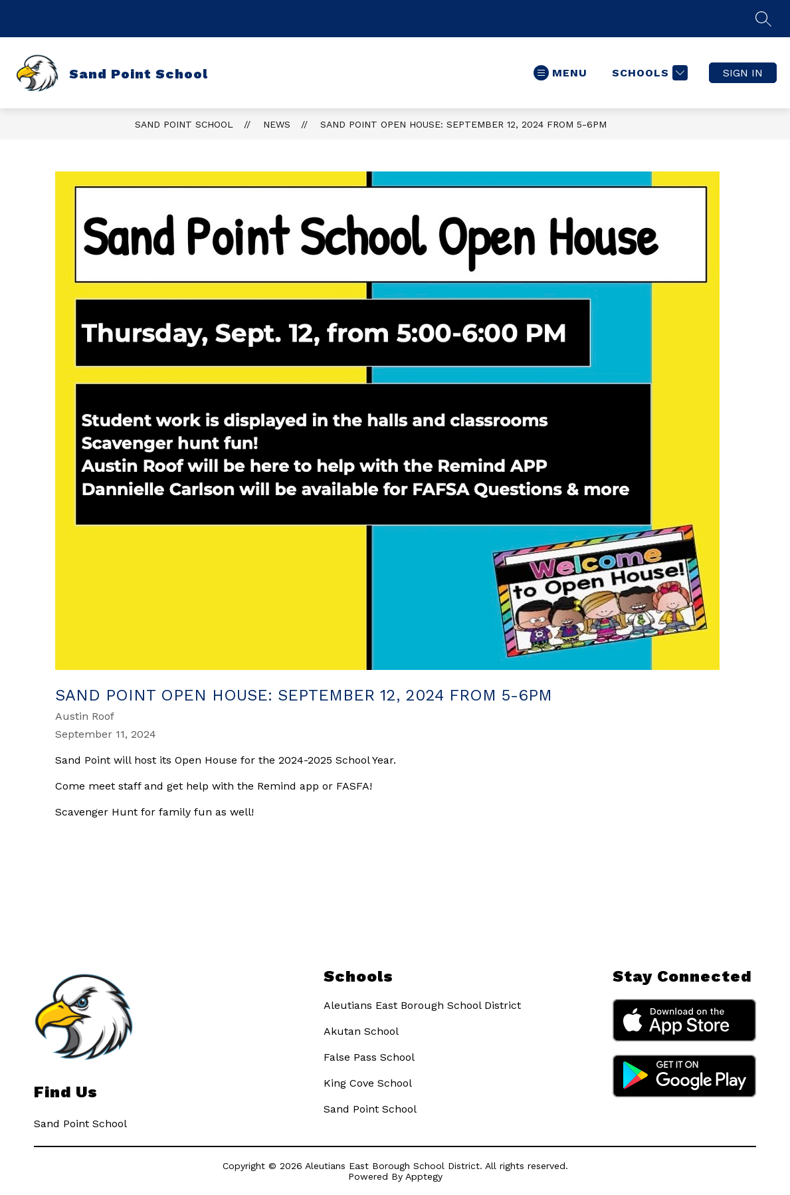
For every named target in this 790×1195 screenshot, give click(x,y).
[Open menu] (560, 72)
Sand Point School (184, 124)
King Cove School (368, 1083)
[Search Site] (763, 19)
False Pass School (369, 1057)
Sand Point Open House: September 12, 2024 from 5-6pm (463, 124)
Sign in (743, 72)
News (276, 124)
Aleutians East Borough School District (422, 1005)
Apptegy (424, 1176)
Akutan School (361, 1031)
